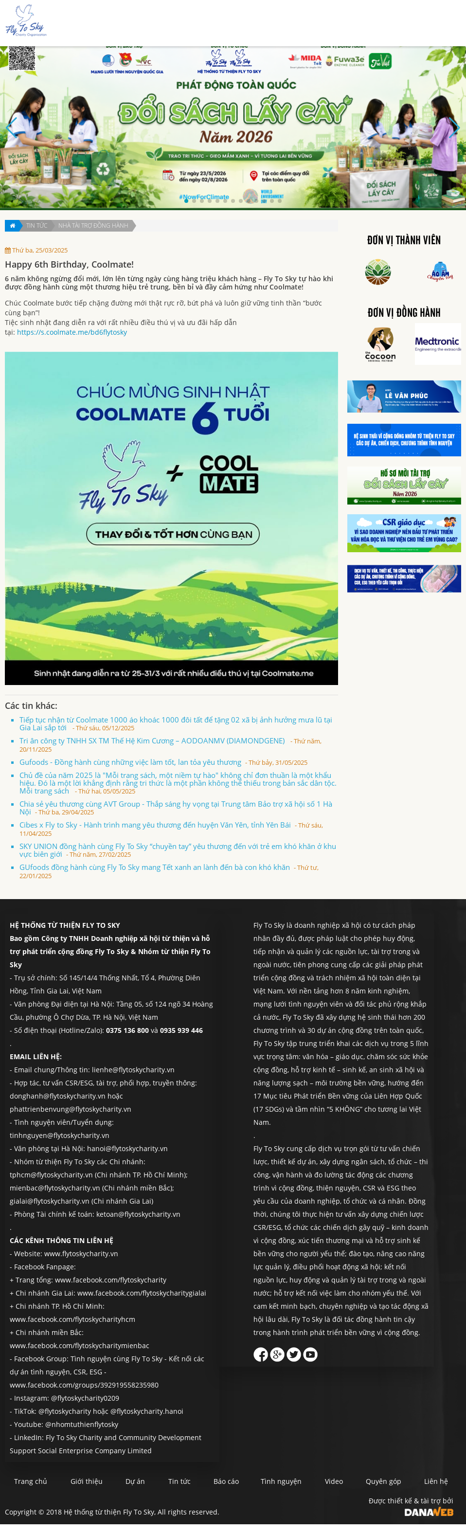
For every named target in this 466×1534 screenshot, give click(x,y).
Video (357, 1481)
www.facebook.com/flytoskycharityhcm (72, 1319)
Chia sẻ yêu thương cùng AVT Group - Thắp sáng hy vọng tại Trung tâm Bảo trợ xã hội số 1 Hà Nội (175, 807)
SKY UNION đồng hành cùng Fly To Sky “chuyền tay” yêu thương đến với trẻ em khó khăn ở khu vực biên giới (177, 850)
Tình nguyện (346, 23)
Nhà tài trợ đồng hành (93, 225)
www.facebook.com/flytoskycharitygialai (141, 1293)
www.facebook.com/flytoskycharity (110, 1279)
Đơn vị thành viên (404, 240)
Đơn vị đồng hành (404, 313)
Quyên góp (394, 23)
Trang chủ (155, 23)
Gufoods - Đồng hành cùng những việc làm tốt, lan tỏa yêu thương (163, 762)
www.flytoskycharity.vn (81, 1253)
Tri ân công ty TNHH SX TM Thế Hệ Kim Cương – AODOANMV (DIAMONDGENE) (170, 745)
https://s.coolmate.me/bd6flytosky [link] (72, 332)
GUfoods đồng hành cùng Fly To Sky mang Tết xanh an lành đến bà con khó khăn (169, 871)
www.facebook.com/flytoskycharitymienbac (79, 1345)
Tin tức (266, 23)
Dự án (235, 23)
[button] (186, 201)
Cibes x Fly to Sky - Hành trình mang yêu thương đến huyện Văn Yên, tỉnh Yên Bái (171, 829)
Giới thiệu (199, 23)
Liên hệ (434, 23)
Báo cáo (302, 23)
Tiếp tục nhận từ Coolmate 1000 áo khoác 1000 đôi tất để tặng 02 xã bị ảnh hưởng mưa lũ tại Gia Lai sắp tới (175, 723)
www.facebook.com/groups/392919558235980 (84, 1385)
